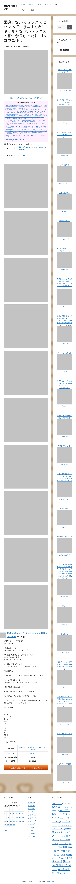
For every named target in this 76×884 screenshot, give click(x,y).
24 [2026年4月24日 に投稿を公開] (17, 821)
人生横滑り (64, 269)
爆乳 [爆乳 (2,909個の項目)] (63, 865)
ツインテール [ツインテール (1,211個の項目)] (60, 832)
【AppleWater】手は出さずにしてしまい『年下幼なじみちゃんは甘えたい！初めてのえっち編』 (25, 136)
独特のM (65, 436)
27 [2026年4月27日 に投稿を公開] (5, 825)
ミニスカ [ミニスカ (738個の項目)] (64, 839)
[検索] (69, 27)
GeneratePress (49, 881)
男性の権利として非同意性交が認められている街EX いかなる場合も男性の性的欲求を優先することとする (64, 320)
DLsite (31, 4)
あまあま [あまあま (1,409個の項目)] (56, 806)
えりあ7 (64, 211)
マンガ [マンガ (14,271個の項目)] (55, 839)
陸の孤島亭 (64, 464)
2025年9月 (31, 824)
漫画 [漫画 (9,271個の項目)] (58, 865)
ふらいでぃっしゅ (64, 90)
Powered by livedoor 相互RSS (15, 140)
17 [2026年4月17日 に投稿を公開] (17, 817)
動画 (34, 10)
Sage (64, 306)
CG (40, 4)
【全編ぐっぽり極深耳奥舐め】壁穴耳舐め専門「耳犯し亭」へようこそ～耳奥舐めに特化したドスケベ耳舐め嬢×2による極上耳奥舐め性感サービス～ (64, 571)
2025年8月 (31, 827)
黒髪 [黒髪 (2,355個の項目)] (63, 873)
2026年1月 (31, 812)
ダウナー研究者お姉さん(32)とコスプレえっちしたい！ (64, 134)
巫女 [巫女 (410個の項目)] (64, 855)
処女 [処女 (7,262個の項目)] (60, 847)
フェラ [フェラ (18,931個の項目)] (67, 835)
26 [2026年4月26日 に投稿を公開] (23, 821)
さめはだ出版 (64, 724)
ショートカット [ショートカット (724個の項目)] (65, 825)
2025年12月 (32, 815)
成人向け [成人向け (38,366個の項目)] (57, 861)
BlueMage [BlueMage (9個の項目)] (59, 804)
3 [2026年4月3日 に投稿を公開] (16, 810)
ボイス (25, 10)
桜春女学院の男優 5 (64, 446)
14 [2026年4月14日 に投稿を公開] (8, 817)
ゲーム (58, 4)
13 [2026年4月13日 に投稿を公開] (5, 817)
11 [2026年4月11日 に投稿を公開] (20, 813)
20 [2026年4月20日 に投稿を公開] (5, 821)
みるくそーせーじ (64, 183)
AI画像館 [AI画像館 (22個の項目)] (54, 804)
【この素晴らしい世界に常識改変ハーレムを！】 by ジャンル (20, 118)
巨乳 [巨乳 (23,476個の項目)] (59, 854)
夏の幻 (64, 606)
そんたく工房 (64, 782)
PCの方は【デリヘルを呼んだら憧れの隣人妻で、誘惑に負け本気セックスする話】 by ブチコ (25, 124)
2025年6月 (31, 833)
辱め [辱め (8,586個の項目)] (64, 869)
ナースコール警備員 (65, 353)
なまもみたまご (64, 499)
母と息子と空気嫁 (64, 764)
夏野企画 (65, 754)
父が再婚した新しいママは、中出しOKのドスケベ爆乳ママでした (64, 102)
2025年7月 (31, 830)
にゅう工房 (64, 343)
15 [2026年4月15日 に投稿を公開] (11, 817)
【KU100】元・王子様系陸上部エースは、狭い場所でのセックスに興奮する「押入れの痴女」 (64, 701)
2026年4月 (31, 803)
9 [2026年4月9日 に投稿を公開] (13, 813)
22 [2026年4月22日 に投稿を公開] (11, 821)
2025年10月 (32, 821)
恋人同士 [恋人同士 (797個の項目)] (64, 858)
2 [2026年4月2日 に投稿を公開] (13, 810)
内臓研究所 (64, 155)
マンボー (65, 527)
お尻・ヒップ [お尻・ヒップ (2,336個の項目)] (58, 814)
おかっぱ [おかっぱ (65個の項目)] (56, 811)
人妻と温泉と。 (64, 193)
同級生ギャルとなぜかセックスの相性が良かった (26, 98)
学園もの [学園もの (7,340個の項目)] (65, 850)
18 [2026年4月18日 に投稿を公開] (20, 817)
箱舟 (64, 687)
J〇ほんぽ (64, 596)
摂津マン (65, 406)
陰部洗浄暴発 (64, 509)
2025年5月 (31, 836)
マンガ (49, 4)
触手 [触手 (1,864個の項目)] (60, 869)
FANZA (23, 4)
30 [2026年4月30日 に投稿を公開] (14, 825)
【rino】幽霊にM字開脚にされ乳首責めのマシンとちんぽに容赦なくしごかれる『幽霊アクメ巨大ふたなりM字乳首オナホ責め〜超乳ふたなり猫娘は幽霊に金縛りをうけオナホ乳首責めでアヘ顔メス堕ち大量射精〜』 (26, 106)
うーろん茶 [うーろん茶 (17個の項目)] (63, 807)
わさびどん (64, 123)
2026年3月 (31, 806)
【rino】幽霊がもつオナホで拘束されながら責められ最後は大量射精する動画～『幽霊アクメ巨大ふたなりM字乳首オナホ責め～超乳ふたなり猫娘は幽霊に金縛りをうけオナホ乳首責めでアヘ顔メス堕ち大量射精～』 (26, 132)
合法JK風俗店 (64, 165)
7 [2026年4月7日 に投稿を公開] (7, 813)
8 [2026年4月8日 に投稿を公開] (10, 813)
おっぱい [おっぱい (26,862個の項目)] (64, 810)
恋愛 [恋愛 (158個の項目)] (70, 858)
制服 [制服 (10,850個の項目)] (65, 847)
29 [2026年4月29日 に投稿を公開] (11, 825)
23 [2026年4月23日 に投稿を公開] (14, 821)
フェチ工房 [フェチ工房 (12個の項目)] (60, 836)
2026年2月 (31, 809)
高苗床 (64, 624)
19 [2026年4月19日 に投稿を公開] (23, 817)
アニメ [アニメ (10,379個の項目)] (61, 817)
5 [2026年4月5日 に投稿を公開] (22, 810)
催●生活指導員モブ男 (64, 537)
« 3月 (5, 830)
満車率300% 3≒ (64, 221)
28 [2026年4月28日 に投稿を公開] (8, 825)
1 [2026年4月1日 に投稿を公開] (10, 810)
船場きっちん (64, 652)
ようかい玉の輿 (64, 555)
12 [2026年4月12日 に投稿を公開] (23, 813)
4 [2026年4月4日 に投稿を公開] (19, 810)
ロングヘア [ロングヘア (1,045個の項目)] (63, 843)
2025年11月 (32, 818)
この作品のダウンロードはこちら (26, 767)
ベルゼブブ (64, 239)
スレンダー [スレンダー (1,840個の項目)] (57, 828)
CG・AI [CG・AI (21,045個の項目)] (66, 803)
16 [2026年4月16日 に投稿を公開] (14, 817)
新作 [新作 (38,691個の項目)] (65, 861)
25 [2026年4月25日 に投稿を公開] (20, 821)
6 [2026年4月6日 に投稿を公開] (4, 813)
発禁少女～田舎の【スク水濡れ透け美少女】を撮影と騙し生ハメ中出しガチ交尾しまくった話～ (64, 283)
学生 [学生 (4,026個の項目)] (54, 854)
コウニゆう (22, 155)
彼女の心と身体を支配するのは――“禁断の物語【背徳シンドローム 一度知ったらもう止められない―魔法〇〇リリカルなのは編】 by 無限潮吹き (25, 121)
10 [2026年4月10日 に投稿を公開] (17, 813)
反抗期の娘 (64, 634)
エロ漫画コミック (11, 7)
